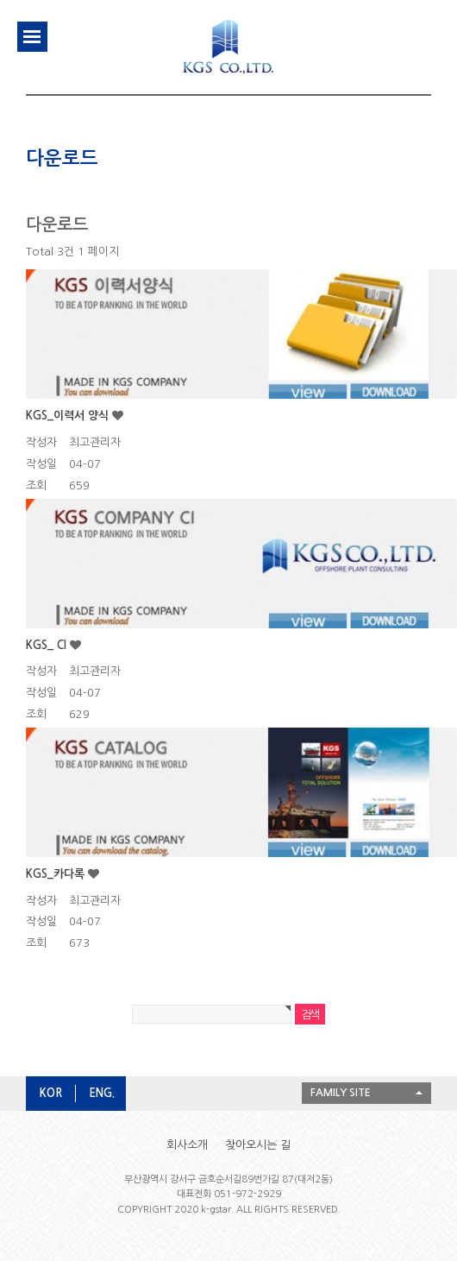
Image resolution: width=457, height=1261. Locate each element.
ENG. (102, 1093)
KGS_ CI (48, 645)
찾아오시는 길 (258, 1145)
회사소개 (187, 1145)
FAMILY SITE (340, 1093)
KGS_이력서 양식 (69, 415)
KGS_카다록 (57, 874)
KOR (51, 1093)
